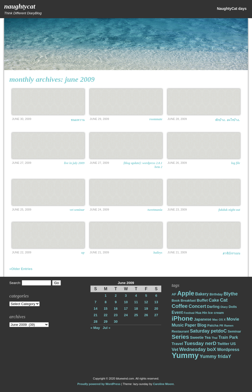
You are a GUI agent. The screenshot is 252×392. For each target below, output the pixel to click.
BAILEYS (157, 252)
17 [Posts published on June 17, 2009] (126, 308)
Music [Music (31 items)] (178, 325)
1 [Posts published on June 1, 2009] (106, 296)
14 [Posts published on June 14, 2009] (95, 308)
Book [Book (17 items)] (176, 300)
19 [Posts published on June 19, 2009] (146, 308)
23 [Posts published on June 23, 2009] (115, 315)
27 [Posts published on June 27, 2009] (156, 315)
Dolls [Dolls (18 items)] (233, 307)
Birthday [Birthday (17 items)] (216, 294)
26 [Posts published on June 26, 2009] (146, 315)
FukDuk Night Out (229, 210)
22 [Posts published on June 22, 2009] (105, 315)
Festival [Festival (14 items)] (189, 312)
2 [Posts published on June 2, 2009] (116, 296)
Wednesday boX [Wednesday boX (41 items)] (197, 349)
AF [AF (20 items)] (174, 294)
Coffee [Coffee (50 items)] (180, 306)
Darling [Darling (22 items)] (213, 307)
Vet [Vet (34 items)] (175, 349)
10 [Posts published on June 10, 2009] (126, 302)
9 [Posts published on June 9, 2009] (116, 302)
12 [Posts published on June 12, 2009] (146, 302)
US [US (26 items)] (233, 343)
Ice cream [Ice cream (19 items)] (216, 313)
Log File (235, 163)
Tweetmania (155, 210)
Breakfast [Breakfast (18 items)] (188, 300)
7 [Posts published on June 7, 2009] (95, 302)
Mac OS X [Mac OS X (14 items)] (219, 319)
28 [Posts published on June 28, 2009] (95, 321)
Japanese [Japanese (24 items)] (202, 319)
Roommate (155, 119)
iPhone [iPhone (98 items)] (182, 318)
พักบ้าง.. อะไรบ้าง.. (227, 120)
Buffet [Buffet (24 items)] (202, 300)
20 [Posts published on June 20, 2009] (156, 308)
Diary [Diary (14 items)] (224, 306)
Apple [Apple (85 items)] (185, 293)
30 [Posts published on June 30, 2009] (115, 321)
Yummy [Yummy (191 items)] (185, 355)
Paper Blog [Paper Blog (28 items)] (195, 325)
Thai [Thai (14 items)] (215, 337)
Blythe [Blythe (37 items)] (231, 293)
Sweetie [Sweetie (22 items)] (197, 337)
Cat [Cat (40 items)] (223, 300)
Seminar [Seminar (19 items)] (234, 331)
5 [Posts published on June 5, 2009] (146, 296)
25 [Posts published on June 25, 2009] (136, 315)
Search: (15, 283)
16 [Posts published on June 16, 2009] (115, 308)
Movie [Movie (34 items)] (233, 319)
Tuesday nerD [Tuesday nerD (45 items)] (200, 343)
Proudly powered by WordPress (99, 384)
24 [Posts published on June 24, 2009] (126, 315)
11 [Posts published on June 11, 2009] (136, 302)
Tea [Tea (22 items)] (208, 337)
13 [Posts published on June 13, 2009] (156, 302)
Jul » (106, 328)
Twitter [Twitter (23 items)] (223, 344)
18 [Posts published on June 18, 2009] (136, 308)
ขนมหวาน (78, 120)
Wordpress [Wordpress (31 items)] (228, 349)
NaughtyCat (19, 6)
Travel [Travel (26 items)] (177, 343)
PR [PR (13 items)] (221, 325)
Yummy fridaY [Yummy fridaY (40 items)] (215, 356)
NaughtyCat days (232, 8)
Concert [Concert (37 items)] (197, 306)
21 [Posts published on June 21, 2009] (95, 315)
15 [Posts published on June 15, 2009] (105, 308)
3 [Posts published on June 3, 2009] (126, 296)
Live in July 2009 (74, 163)
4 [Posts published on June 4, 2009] (136, 296)
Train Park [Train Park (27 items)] (228, 337)
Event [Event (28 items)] (177, 312)
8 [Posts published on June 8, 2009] (106, 302)
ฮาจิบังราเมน (231, 253)
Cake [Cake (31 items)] (214, 300)
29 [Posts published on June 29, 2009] (105, 321)
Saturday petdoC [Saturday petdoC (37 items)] (208, 331)
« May (95, 328)
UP (83, 252)
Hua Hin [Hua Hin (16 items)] (201, 313)
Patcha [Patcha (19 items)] (213, 325)
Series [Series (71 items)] (180, 337)
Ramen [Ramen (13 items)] (229, 325)
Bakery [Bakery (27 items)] (202, 294)
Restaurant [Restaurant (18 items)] (180, 331)
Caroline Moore (163, 384)
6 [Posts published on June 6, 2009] (156, 296)
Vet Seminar (77, 210)
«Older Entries (20, 269)
